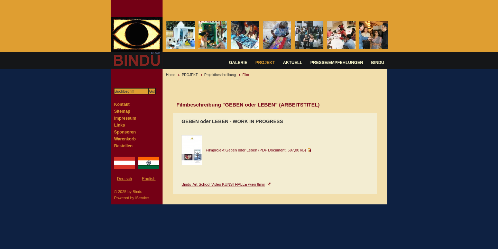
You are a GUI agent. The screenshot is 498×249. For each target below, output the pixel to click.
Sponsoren (125, 132)
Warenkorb (125, 139)
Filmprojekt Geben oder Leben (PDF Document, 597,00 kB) (256, 150)
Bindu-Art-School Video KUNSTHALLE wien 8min (223, 184)
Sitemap (122, 111)
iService (142, 198)
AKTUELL (292, 62)
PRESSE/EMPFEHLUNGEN (336, 62)
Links (119, 125)
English (148, 178)
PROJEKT (265, 62)
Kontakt (122, 104)
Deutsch (124, 178)
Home (170, 75)
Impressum (125, 118)
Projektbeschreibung (220, 75)
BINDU (377, 62)
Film (245, 75)
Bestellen (123, 146)
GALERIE (238, 62)
